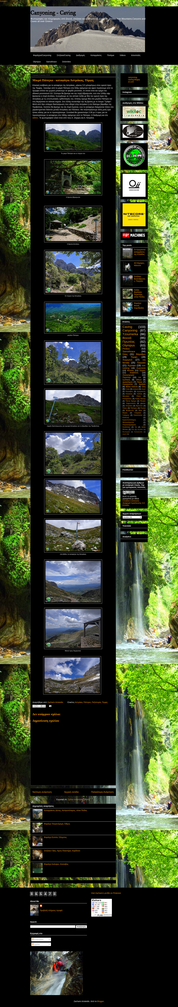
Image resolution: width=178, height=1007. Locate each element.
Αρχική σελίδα (71, 792)
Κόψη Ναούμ (140, 399)
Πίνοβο (142, 401)
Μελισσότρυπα (128, 422)
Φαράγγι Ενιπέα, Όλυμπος (55, 837)
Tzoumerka (130, 334)
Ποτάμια (110, 55)
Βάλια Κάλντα (132, 387)
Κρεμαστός (141, 391)
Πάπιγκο (87, 702)
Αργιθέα (140, 429)
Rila (132, 429)
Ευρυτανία (141, 368)
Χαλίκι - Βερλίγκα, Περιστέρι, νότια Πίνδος (139, 293)
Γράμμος (126, 415)
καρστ (125, 434)
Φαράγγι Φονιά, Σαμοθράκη (139, 305)
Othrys (139, 380)
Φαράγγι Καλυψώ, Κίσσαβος (56, 864)
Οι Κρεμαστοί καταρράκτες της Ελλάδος (139, 251)
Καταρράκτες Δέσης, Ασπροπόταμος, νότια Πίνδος (65, 810)
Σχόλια (36, 944)
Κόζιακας (129, 394)
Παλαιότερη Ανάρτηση (102, 792)
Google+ (3, 1)
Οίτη (143, 387)
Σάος (125, 354)
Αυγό (144, 389)
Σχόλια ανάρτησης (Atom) (79, 799)
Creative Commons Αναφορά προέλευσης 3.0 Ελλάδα (134, 503)
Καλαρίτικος (127, 399)
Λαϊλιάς (139, 394)
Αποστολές (136, 55)
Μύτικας (130, 370)
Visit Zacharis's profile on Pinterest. (106, 893)
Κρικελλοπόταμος (129, 420)
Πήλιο (138, 396)
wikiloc (35, 118)
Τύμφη (104, 702)
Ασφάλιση (134, 373)
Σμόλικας (126, 380)
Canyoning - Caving (53, 12)
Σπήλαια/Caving (64, 55)
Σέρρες (142, 370)
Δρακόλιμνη (128, 382)
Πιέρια (139, 382)
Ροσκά (143, 408)
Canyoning (130, 330)
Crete (128, 389)
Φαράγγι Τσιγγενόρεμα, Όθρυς (57, 824)
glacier (142, 403)
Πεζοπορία (96, 702)
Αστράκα (78, 702)
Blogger (100, 1001)
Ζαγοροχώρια (128, 375)
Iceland (136, 389)
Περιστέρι (127, 377)
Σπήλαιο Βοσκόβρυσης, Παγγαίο (139, 278)
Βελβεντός (130, 410)
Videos (123, 55)
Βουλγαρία (126, 432)
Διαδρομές (80, 55)
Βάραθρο (140, 354)
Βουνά (127, 338)
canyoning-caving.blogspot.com (134, 79)
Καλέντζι (126, 417)
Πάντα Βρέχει (131, 401)
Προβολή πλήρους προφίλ (51, 910)
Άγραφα (132, 365)
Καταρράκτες (96, 55)
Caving (127, 327)
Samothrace (51, 62)
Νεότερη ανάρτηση (42, 792)
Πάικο (125, 408)
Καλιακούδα (138, 432)
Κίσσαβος (129, 391)
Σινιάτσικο (126, 427)
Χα (136, 427)
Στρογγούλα (128, 384)
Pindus (126, 348)
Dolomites (66, 62)
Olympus (37, 62)
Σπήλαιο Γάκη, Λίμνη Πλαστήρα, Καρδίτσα (62, 851)
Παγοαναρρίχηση (129, 425)
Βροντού (139, 406)
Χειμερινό (127, 359)
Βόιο (140, 410)
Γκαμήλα (137, 413)
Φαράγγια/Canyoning (42, 55)
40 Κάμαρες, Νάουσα (139, 264)
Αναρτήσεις (38, 939)
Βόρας (125, 413)
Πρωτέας (129, 341)
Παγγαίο (141, 362)
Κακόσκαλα (138, 415)
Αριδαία (142, 384)
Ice (139, 377)
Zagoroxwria (131, 403)
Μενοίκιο (126, 396)
